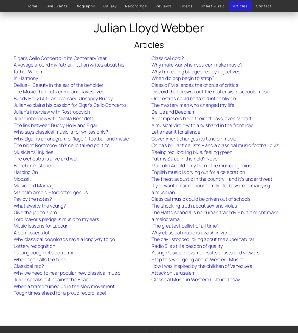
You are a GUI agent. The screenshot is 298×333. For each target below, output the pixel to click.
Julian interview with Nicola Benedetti (54, 118)
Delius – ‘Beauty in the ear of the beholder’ (59, 85)
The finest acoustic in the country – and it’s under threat (211, 179)
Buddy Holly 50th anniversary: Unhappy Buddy (63, 98)
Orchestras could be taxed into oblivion (193, 98)
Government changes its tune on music (193, 138)
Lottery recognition (34, 246)
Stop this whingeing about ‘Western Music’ (197, 259)
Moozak (22, 179)
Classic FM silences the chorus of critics (194, 85)
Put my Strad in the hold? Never (185, 158)
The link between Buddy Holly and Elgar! (56, 125)
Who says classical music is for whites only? (61, 131)
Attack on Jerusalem (173, 272)
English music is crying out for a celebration (198, 172)
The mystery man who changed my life (192, 105)
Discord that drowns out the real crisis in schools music (210, 91)
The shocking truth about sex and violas (194, 205)
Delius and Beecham (173, 111)
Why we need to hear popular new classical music (67, 272)
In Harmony (26, 78)
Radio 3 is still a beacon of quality (187, 246)
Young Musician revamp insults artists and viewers (205, 252)
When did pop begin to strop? (182, 78)
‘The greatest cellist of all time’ (184, 225)
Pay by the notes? (33, 199)
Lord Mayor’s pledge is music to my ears (56, 219)
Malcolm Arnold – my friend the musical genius (201, 165)
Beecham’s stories (33, 165)
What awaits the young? (40, 205)
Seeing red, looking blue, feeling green (191, 152)
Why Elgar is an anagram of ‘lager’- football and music (71, 138)
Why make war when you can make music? (197, 64)
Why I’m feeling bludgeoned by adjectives (195, 71)
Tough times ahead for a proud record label (60, 292)
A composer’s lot (31, 232)
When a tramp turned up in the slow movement (64, 286)
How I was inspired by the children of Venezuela (201, 266)
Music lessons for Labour (41, 225)
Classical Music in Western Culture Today (195, 279)
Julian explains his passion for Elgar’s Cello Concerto (70, 105)
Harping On (26, 172)
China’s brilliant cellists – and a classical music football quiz (215, 145)
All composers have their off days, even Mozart (201, 118)
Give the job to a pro (35, 212)
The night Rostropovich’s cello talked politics (61, 145)
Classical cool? (167, 58)
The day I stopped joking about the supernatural (202, 239)
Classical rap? (29, 266)
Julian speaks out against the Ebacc (52, 279)
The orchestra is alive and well (46, 158)
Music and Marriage (35, 185)
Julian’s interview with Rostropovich (52, 111)
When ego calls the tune (40, 259)
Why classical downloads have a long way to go (64, 239)
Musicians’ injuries (33, 152)
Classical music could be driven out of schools (201, 199)
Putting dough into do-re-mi (43, 252)
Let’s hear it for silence (175, 131)
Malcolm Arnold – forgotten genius (51, 192)
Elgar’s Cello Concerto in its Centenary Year (60, 58)
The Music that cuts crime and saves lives (59, 91)
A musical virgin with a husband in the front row (202, 125)
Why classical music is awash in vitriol (191, 232)
